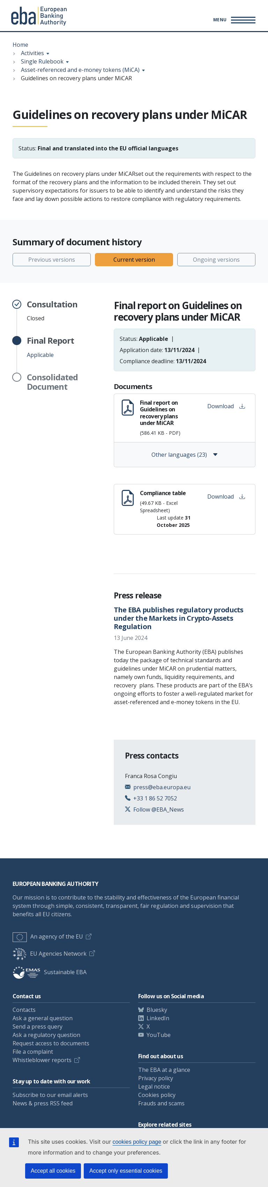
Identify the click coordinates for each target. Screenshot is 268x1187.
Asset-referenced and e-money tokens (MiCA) (80, 70)
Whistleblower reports (42, 1060)
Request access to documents (51, 1043)
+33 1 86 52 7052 (155, 798)
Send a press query (37, 1026)
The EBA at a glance (164, 1070)
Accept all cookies (53, 1171)
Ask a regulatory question (46, 1035)
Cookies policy (157, 1095)
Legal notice (154, 1086)
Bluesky (157, 1010)
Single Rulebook (42, 61)
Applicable (50, 347)
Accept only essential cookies (125, 1171)
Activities (32, 53)
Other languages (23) (184, 454)
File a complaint (33, 1051)
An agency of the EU (48, 936)
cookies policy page (136, 1142)
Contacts (24, 1010)
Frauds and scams (161, 1103)
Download (226, 406)
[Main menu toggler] (233, 20)
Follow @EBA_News (158, 809)
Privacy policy (155, 1078)
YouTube (159, 1035)
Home (20, 44)
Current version (134, 259)
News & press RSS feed (43, 1103)
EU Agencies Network (50, 953)
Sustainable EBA (50, 972)
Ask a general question (43, 1018)
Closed (52, 311)
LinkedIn (158, 1018)
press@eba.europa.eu (162, 787)
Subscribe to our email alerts (50, 1095)
